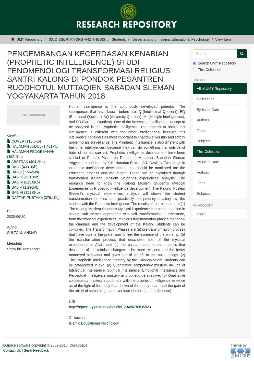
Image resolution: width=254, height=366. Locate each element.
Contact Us (12, 350)
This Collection (207, 70)
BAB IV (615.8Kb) (23, 182)
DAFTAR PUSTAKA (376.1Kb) (33, 198)
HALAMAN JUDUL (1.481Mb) (33, 146)
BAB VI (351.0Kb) (23, 192)
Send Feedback (36, 350)
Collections (205, 99)
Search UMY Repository (214, 63)
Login (201, 214)
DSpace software (17, 345)
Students (119, 39)
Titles (201, 130)
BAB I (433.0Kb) (22, 167)
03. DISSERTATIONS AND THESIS (77, 39)
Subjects (204, 141)
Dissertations (142, 39)
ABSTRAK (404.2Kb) (26, 162)
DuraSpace (79, 345)
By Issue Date (208, 109)
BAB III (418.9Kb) (23, 177)
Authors (203, 120)
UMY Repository (29, 39)
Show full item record (24, 249)
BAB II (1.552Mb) (23, 172)
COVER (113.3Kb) (24, 141)
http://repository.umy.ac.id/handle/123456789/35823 (110, 307)
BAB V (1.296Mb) (23, 187)
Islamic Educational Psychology (185, 39)
